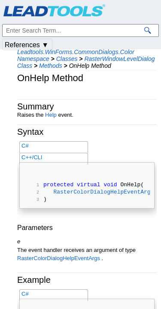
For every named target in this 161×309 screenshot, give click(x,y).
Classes (67, 58)
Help (51, 115)
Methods (50, 65)
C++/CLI (31, 157)
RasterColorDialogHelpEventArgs (103, 194)
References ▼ (27, 44)
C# (25, 145)
